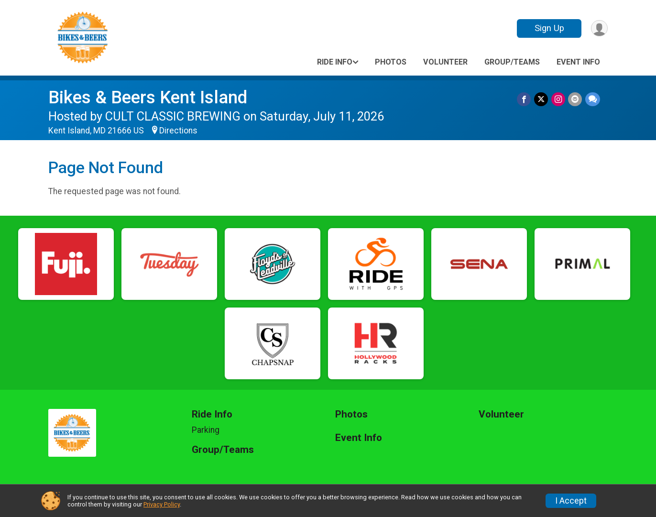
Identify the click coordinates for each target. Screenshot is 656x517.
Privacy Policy (161, 504)
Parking (205, 430)
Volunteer (445, 61)
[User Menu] (599, 28)
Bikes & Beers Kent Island (147, 97)
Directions (178, 130)
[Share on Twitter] (542, 99)
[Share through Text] (592, 99)
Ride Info (334, 61)
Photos (390, 61)
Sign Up (548, 28)
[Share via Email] (575, 99)
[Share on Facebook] (525, 99)
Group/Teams (512, 61)
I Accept (571, 501)
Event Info (578, 61)
